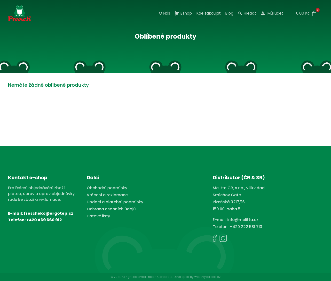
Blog (229, 13)
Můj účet (271, 13)
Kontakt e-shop (27, 177)
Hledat (247, 13)
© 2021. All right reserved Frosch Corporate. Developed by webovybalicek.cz (165, 277)
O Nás (164, 13)
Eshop (183, 13)
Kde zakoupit (208, 13)
